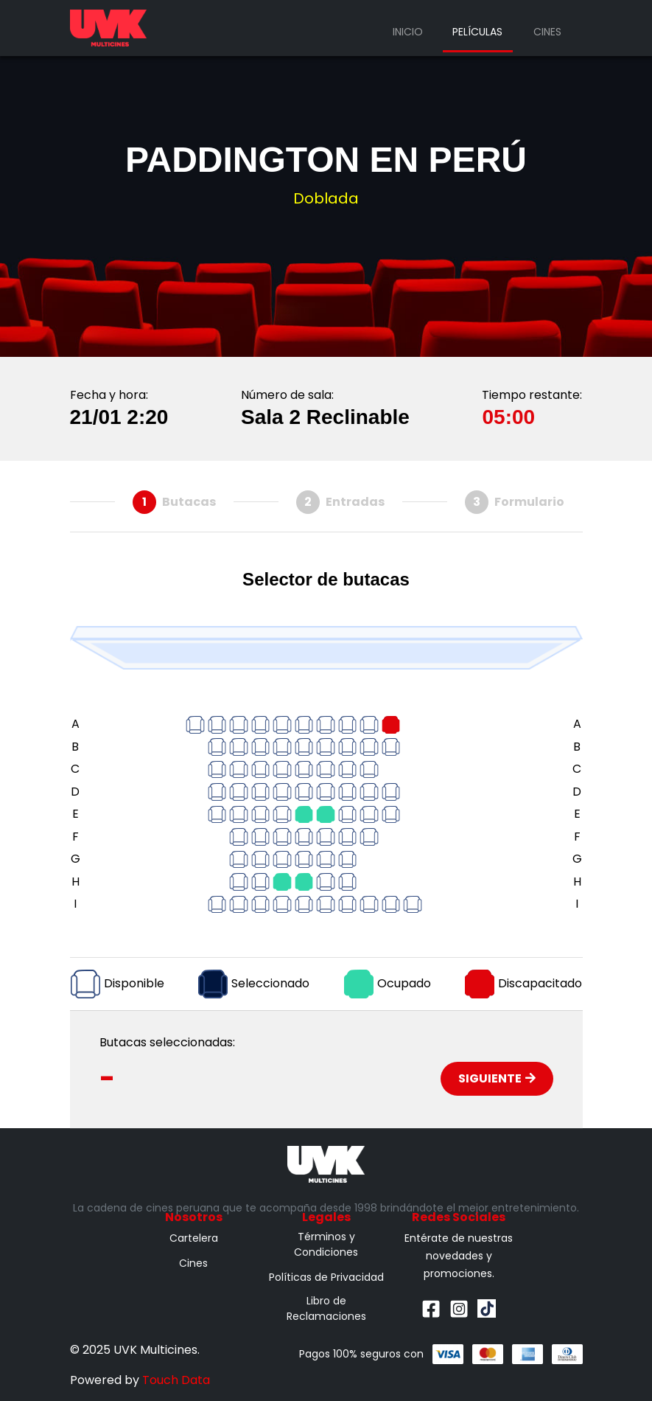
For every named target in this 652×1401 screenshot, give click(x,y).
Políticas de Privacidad (326, 1277)
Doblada (326, 198)
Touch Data (176, 1380)
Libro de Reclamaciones (326, 1308)
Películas (477, 31)
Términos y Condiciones (326, 1244)
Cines (547, 31)
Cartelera (193, 1238)
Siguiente (497, 1078)
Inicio (408, 31)
